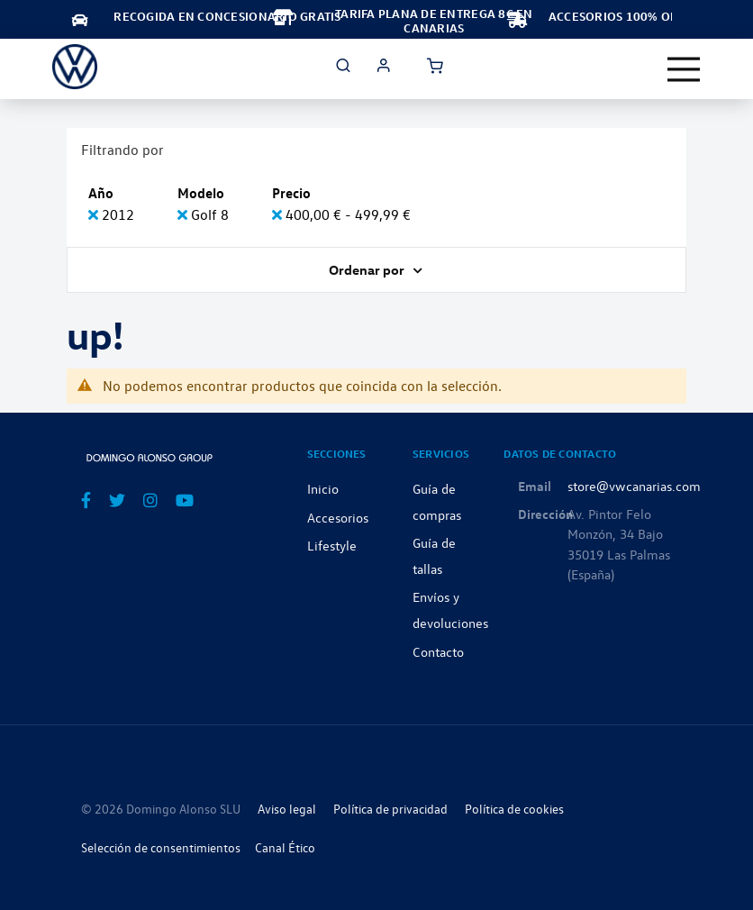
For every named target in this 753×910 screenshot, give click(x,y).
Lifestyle (332, 545)
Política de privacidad (390, 808)
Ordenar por (368, 269)
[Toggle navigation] (684, 69)
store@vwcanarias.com (634, 486)
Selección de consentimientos (160, 847)
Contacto (438, 651)
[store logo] (74, 66)
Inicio (323, 488)
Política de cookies (514, 808)
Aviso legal (287, 808)
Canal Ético (285, 847)
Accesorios (337, 517)
